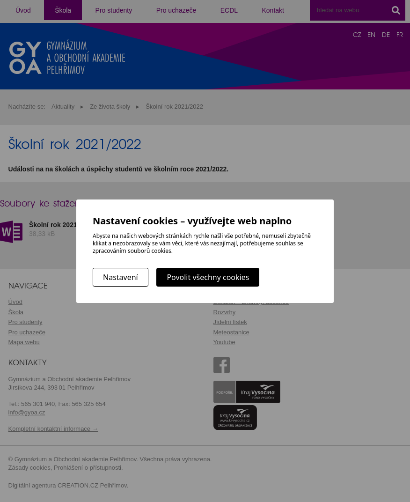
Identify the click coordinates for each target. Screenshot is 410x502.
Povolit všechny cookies (208, 277)
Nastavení (120, 277)
